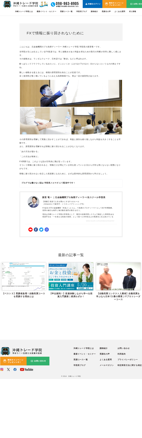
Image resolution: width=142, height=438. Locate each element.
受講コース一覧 (66, 11)
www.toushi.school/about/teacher (100, 221)
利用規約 (122, 413)
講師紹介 (94, 11)
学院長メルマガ (51, 183)
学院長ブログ (81, 11)
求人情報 (132, 11)
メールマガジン (107, 424)
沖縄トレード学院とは (24, 11)
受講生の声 (106, 11)
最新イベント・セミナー (46, 11)
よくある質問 (119, 11)
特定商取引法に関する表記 (130, 424)
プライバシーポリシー (128, 419)
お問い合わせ (124, 407)
